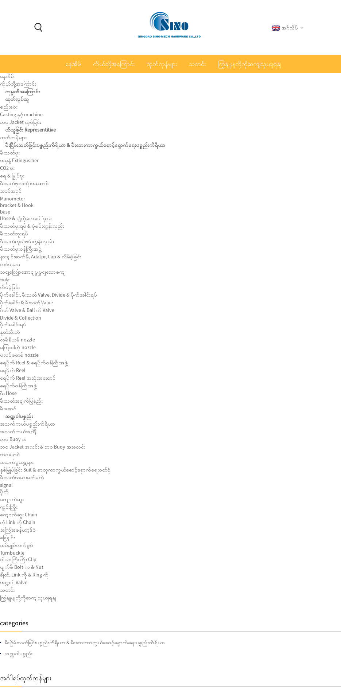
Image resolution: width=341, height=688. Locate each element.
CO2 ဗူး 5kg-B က (77, 641)
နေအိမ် (73, 63)
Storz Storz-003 (76, 610)
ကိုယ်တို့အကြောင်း (114, 63)
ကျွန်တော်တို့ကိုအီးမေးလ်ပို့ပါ (242, 166)
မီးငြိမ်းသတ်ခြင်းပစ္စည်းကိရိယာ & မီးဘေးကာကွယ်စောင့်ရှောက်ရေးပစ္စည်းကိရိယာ (65, 133)
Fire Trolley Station (76, 208)
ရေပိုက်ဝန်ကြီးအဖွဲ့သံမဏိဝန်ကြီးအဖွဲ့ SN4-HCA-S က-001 (79, 487)
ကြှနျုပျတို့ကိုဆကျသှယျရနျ (249, 63)
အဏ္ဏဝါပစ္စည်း (140, 81)
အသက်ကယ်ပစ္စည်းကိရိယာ (188, 81)
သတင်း (197, 63)
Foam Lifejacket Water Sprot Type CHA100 (76, 332)
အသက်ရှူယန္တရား (240, 81)
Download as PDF (239, 178)
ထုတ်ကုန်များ (162, 63)
